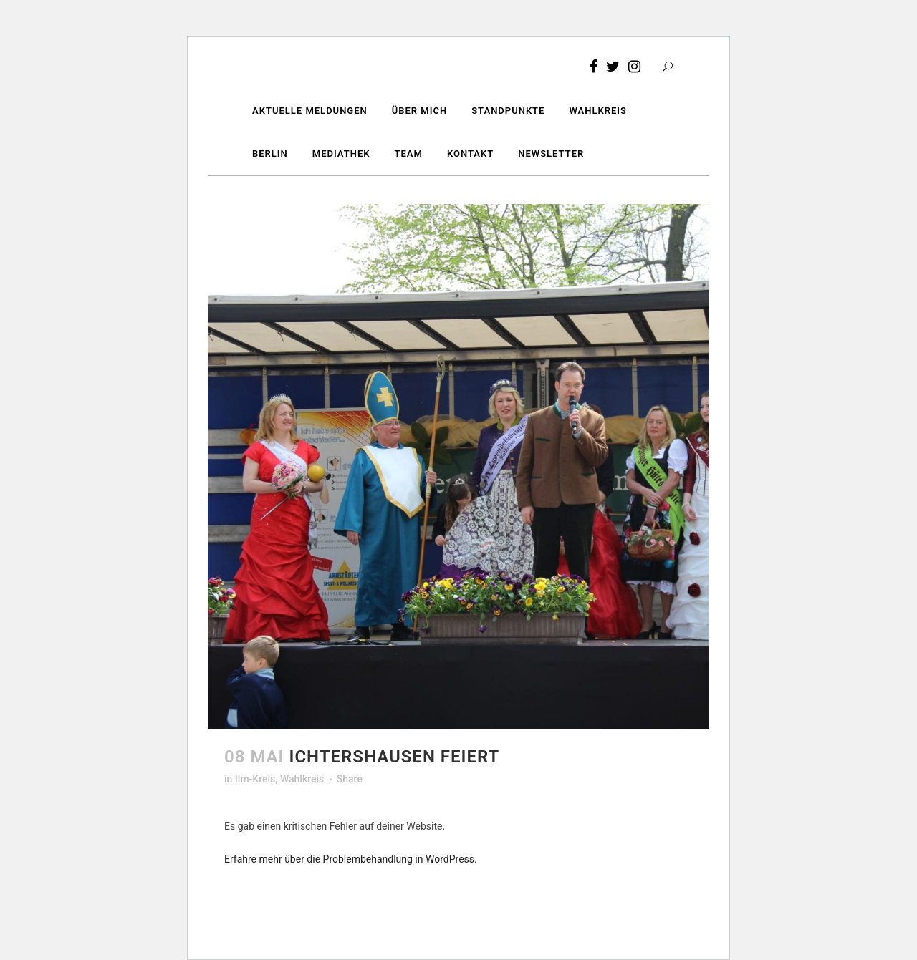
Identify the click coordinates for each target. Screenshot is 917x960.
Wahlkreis (302, 779)
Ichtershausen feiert (394, 757)
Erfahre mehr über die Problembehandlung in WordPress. (350, 859)
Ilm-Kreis (255, 779)
